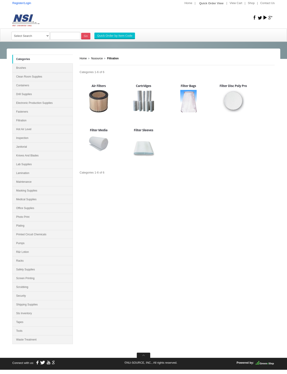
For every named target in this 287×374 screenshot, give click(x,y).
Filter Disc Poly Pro (233, 86)
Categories (23, 59)
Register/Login (21, 3)
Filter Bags (188, 86)
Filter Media (99, 130)
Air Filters (98, 86)
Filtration (113, 58)
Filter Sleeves (143, 130)
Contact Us (267, 3)
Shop (251, 3)
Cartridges (143, 86)
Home (188, 3)
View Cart (236, 3)
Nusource (97, 58)
